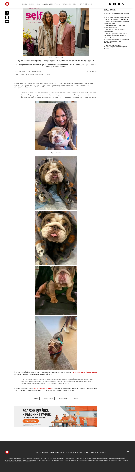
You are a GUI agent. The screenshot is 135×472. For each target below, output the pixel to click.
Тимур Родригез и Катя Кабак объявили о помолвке (114, 26)
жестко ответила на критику (43, 388)
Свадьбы (45, 4)
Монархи (32, 4)
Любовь (47, 74)
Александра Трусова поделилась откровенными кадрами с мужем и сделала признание (115, 35)
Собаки (21, 74)
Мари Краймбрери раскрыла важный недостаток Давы (116, 22)
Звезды (24, 4)
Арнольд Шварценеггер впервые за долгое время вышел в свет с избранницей (116, 41)
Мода (38, 4)
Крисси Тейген (29, 74)
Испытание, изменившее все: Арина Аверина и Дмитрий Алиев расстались (116, 18)
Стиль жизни (66, 4)
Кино (74, 4)
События (81, 4)
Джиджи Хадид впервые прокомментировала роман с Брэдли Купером (115, 46)
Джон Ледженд (39, 74)
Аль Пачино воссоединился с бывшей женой (114, 30)
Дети (51, 4)
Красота (57, 4)
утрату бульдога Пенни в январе (85, 372)
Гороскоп (88, 4)
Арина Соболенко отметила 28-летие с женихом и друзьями (116, 14)
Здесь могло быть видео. (103, 4)
